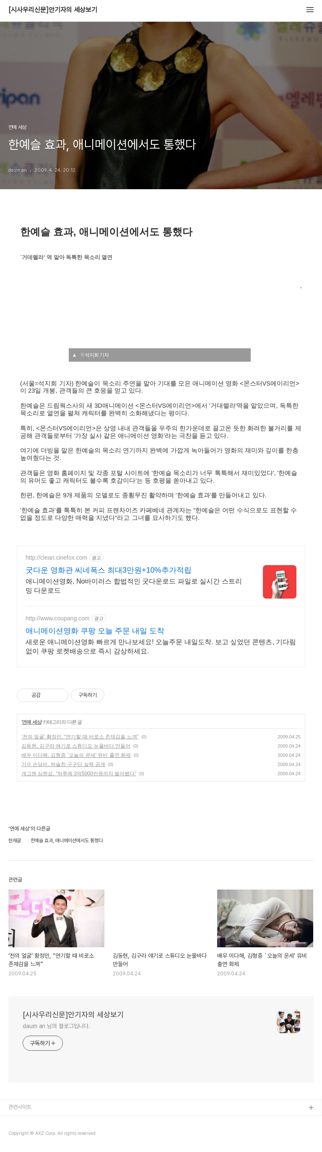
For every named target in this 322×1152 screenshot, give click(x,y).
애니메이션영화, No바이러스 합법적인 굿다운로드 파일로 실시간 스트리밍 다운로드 (134, 586)
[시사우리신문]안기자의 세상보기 (52, 10)
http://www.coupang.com (58, 618)
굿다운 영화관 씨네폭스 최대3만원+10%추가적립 (109, 570)
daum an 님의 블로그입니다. (56, 1026)
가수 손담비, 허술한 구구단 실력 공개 (63, 764)
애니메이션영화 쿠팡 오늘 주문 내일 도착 (95, 631)
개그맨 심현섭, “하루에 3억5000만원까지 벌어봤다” (78, 774)
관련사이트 (19, 1107)
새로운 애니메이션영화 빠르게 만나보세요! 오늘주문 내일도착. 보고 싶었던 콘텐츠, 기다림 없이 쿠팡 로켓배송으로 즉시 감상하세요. (161, 646)
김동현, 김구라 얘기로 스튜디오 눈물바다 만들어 (75, 746)
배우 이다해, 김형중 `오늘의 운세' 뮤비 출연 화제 (76, 755)
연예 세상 (31, 722)
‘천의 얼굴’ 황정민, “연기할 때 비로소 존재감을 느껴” (80, 737)
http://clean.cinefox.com (56, 557)
